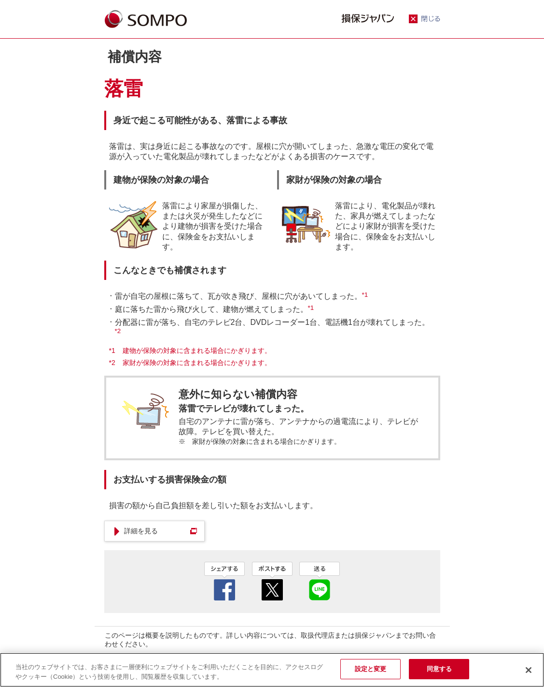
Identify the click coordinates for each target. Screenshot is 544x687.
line (319, 581)
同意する (439, 668)
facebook (224, 581)
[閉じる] (528, 670)
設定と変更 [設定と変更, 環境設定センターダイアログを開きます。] (371, 668)
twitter (272, 581)
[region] (272, 670)
